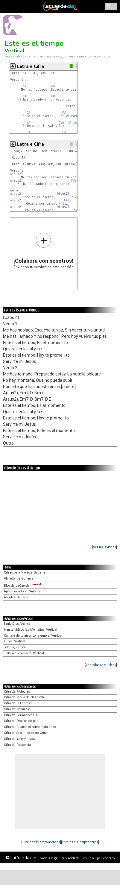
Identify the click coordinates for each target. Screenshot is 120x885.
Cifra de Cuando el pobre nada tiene (30, 727)
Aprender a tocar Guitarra (22, 591)
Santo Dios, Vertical (17, 624)
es (85, 858)
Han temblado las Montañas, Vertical (30, 630)
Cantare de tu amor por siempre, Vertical (33, 636)
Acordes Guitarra (16, 597)
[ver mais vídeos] (104, 547)
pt (98, 858)
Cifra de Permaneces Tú (21, 715)
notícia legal (49, 858)
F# (52, 73)
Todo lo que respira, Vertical (24, 653)
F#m (73, 181)
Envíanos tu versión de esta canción (43, 250)
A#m (42, 73)
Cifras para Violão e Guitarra (24, 572)
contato (109, 858)
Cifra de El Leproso (17, 703)
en (92, 858)
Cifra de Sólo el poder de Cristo (26, 733)
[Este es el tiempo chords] (80, 842)
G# (33, 73)
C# (24, 73)
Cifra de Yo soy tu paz (20, 739)
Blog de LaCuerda (22, 586)
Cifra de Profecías (17, 692)
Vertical (14, 50)
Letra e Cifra (30, 66)
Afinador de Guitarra (18, 578)
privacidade (70, 858)
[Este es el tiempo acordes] (41, 842)
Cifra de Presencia (17, 745)
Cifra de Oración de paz (21, 721)
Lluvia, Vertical (14, 641)
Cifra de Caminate (17, 709)
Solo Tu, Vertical (15, 647)
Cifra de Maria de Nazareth (24, 697)
